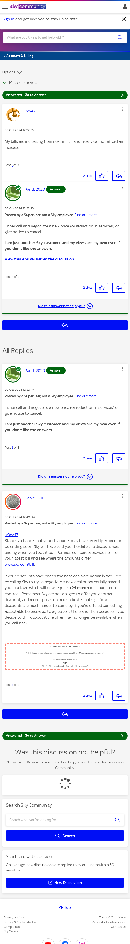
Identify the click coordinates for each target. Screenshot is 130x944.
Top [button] (67, 907)
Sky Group (11, 931)
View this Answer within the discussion (39, 259)
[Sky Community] (29, 7)
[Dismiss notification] (124, 19)
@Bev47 (11, 534)
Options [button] (8, 72)
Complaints (12, 927)
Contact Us (118, 927)
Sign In (124, 7)
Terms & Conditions (112, 917)
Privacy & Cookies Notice (20, 922)
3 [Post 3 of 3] (12, 685)
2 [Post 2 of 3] (12, 277)
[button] (123, 109)
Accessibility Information (109, 922)
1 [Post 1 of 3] (12, 165)
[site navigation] (5, 6)
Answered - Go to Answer (65, 95)
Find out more (86, 215)
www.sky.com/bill (19, 564)
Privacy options (14, 917)
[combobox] (58, 37)
